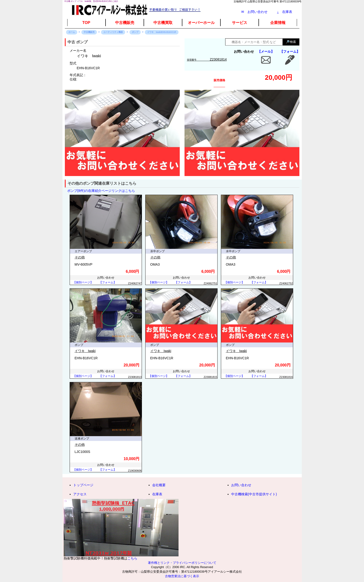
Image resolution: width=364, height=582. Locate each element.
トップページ (83, 485)
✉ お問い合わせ (254, 12)
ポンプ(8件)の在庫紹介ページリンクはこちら (101, 191)
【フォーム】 (290, 51)
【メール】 (266, 51)
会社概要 (159, 485)
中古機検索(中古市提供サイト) (254, 494)
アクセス (80, 494)
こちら (132, 558)
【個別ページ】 (83, 282)
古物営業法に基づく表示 (182, 576)
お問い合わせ (241, 485)
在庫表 (284, 12)
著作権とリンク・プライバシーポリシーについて (182, 563)
